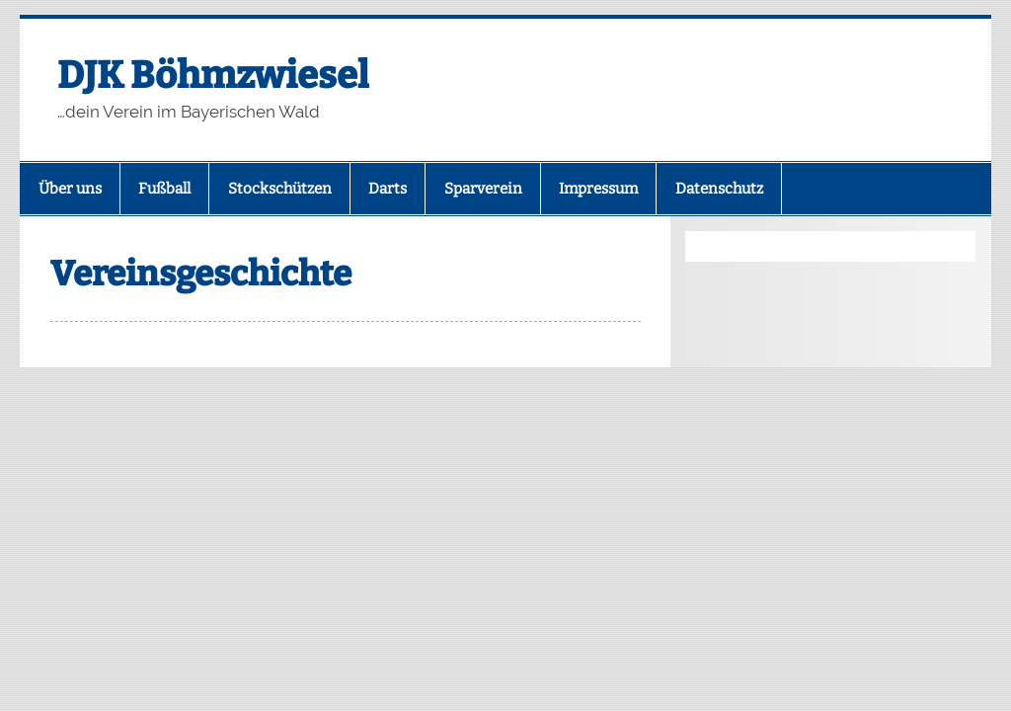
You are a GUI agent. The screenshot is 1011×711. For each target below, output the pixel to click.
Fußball (164, 189)
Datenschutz (719, 189)
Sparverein (483, 189)
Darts (387, 189)
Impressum (598, 189)
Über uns (70, 189)
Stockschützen (280, 189)
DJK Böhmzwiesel (213, 75)
